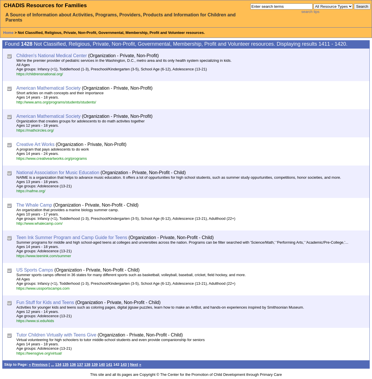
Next (134, 364)
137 (80, 364)
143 (123, 364)
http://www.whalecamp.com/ (39, 223)
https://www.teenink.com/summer (43, 256)
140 (102, 364)
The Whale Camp (34, 205)
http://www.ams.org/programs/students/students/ (56, 102)
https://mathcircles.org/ (35, 130)
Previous (40, 364)
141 (109, 364)
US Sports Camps (34, 270)
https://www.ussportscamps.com (43, 288)
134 (58, 364)
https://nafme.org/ (30, 191)
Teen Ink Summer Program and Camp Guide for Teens (71, 237)
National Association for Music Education (57, 172)
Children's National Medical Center (51, 55)
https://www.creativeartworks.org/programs (51, 158)
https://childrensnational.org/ (39, 74)
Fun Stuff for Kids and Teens (45, 302)
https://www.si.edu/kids (35, 321)
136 (73, 364)
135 (66, 364)
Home (8, 32)
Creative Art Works (35, 144)
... (52, 364)
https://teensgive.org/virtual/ (39, 353)
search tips (310, 11)
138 (87, 364)
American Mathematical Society (48, 88)
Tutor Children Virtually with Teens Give (56, 334)
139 (94, 364)
